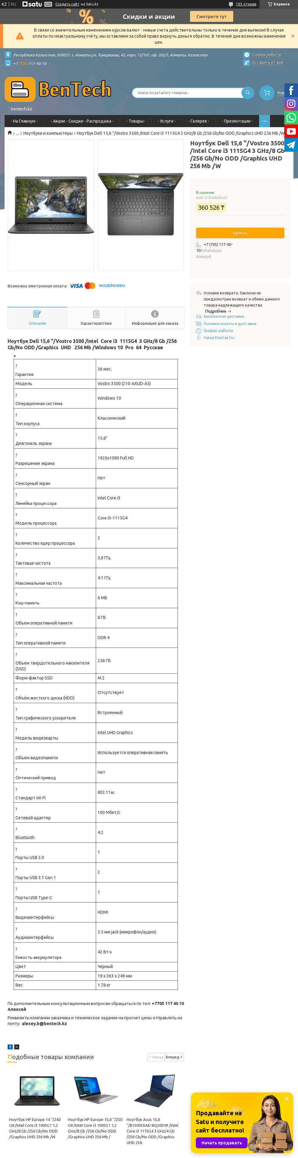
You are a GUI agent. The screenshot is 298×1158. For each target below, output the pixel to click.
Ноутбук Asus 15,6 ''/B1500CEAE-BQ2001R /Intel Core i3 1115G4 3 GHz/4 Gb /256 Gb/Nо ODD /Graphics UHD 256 (152, 1131)
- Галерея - (198, 121)
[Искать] (247, 92)
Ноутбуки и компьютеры (48, 133)
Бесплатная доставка (224, 316)
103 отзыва (246, 4)
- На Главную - (24, 121)
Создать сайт (67, 4)
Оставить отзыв (267, 62)
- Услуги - (167, 121)
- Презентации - (237, 121)
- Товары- (135, 121)
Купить (240, 232)
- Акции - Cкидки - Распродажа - (82, 121)
